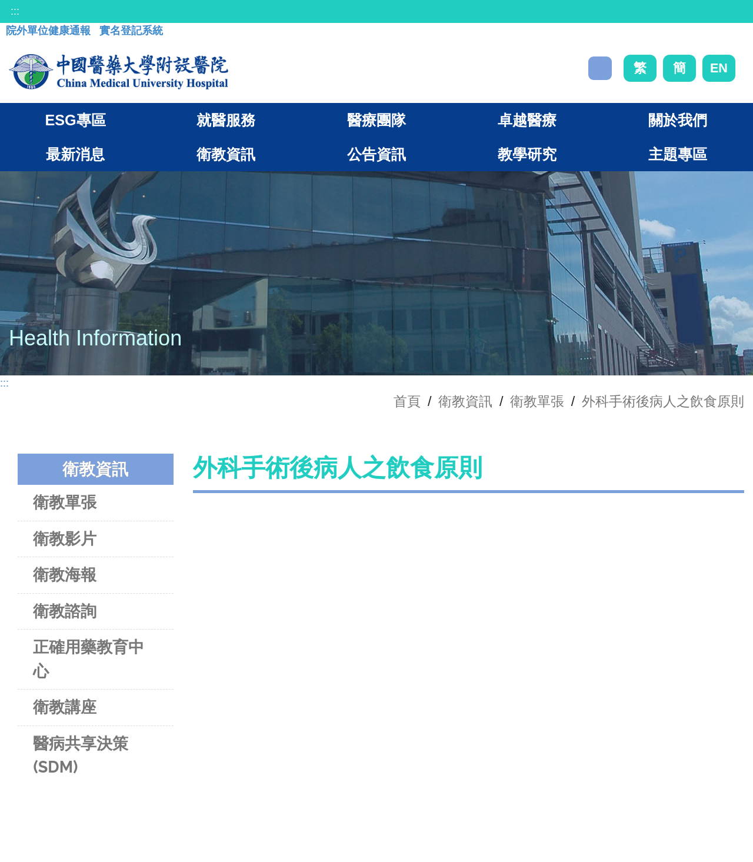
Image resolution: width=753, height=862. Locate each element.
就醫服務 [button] (225, 120)
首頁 (407, 401)
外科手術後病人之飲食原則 (663, 401)
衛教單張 (537, 401)
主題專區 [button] (677, 154)
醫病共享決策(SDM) (80, 755)
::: (15, 11)
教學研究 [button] (527, 154)
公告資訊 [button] (376, 154)
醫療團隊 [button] (376, 120)
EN (719, 68)
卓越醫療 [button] (527, 120)
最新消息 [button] (75, 154)
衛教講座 (64, 707)
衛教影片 (64, 539)
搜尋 (600, 68)
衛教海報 (64, 574)
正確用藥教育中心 (88, 659)
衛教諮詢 (64, 611)
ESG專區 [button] (75, 120)
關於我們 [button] (677, 120)
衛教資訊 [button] (225, 154)
